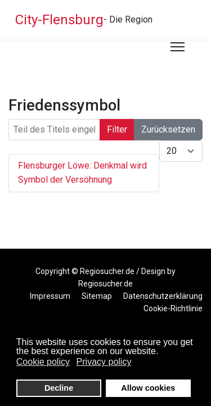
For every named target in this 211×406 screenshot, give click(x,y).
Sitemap (97, 296)
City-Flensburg (59, 20)
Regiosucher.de (107, 271)
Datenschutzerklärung (163, 296)
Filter (117, 129)
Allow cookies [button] (148, 387)
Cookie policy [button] (43, 362)
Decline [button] (58, 387)
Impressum (50, 296)
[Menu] (177, 46)
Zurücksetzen (168, 129)
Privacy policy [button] (104, 362)
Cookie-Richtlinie (173, 308)
